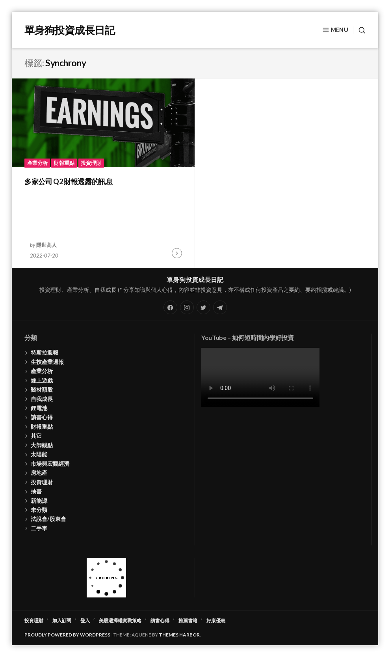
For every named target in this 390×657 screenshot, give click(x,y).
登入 (85, 620)
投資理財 (91, 163)
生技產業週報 (47, 361)
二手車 (39, 528)
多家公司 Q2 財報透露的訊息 (68, 181)
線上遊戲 (42, 380)
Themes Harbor (179, 635)
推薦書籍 (187, 620)
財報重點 (64, 163)
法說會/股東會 (48, 518)
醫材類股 (42, 389)
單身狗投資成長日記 (69, 30)
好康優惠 (215, 620)
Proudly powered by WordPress (67, 635)
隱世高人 (46, 245)
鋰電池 (39, 408)
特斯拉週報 (44, 352)
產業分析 (37, 163)
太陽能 (39, 454)
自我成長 (42, 399)
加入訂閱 (61, 620)
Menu (335, 30)
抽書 (36, 491)
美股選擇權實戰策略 (120, 620)
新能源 (39, 500)
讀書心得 (42, 417)
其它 (36, 435)
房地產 (39, 472)
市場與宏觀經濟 (50, 463)
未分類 (39, 509)
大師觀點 (42, 445)
